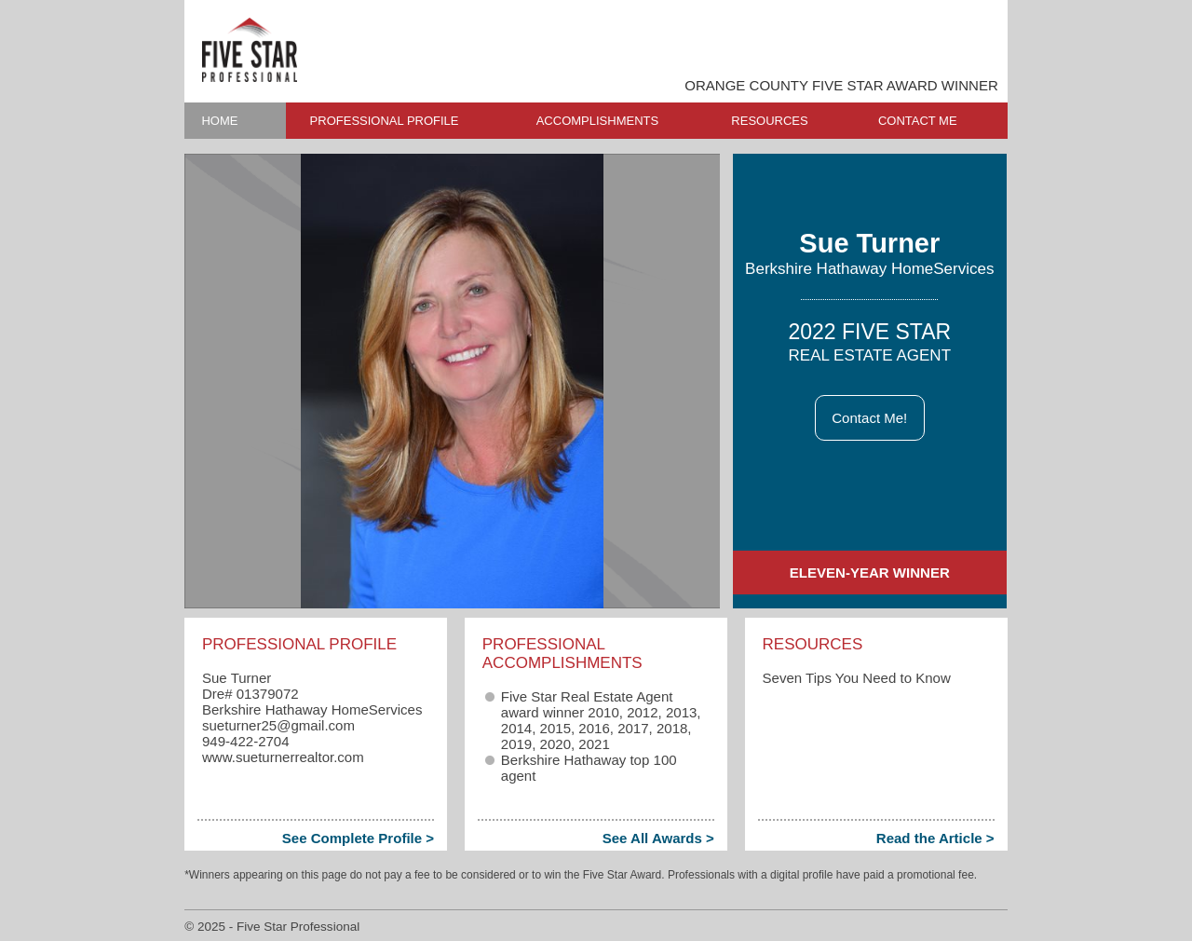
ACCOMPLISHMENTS (597, 121)
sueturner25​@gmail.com (278, 725)
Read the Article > (935, 838)
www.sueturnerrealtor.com (283, 757)
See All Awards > (658, 838)
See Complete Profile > (358, 838)
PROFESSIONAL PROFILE (384, 121)
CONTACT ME (917, 121)
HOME (219, 121)
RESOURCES (769, 121)
